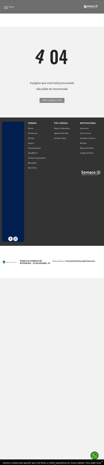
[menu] (5, 7)
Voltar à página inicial (52, 100)
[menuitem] (39, 128)
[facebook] (10, 239)
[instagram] (15, 239)
